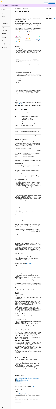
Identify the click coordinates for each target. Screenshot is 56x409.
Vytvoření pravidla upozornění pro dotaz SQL (23, 251)
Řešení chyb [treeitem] (3, 34)
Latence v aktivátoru (29, 263)
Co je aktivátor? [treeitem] (4, 26)
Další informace (33, 386)
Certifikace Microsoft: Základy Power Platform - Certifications (22, 398)
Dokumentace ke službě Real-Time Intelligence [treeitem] (6, 12)
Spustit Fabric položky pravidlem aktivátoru (22, 380)
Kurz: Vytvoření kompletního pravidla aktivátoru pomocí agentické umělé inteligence (27, 378)
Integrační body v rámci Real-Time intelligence (50, 12)
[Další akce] (40, 8)
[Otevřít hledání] (51, 1)
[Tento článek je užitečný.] (53, 18)
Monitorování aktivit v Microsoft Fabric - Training (21, 393)
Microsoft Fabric (19, 8)
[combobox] (5, 9)
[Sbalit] (9, 8)
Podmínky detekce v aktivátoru (20, 381)
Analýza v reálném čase (25, 8)
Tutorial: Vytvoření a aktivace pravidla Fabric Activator (23, 377)
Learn (15, 8)
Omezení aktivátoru (19, 103)
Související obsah (49, 15)
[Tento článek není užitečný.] (54, 18)
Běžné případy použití (49, 14)
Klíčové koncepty (49, 13)
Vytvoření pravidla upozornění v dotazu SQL (22, 383)
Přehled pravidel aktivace (19, 379)
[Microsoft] (1, 1)
